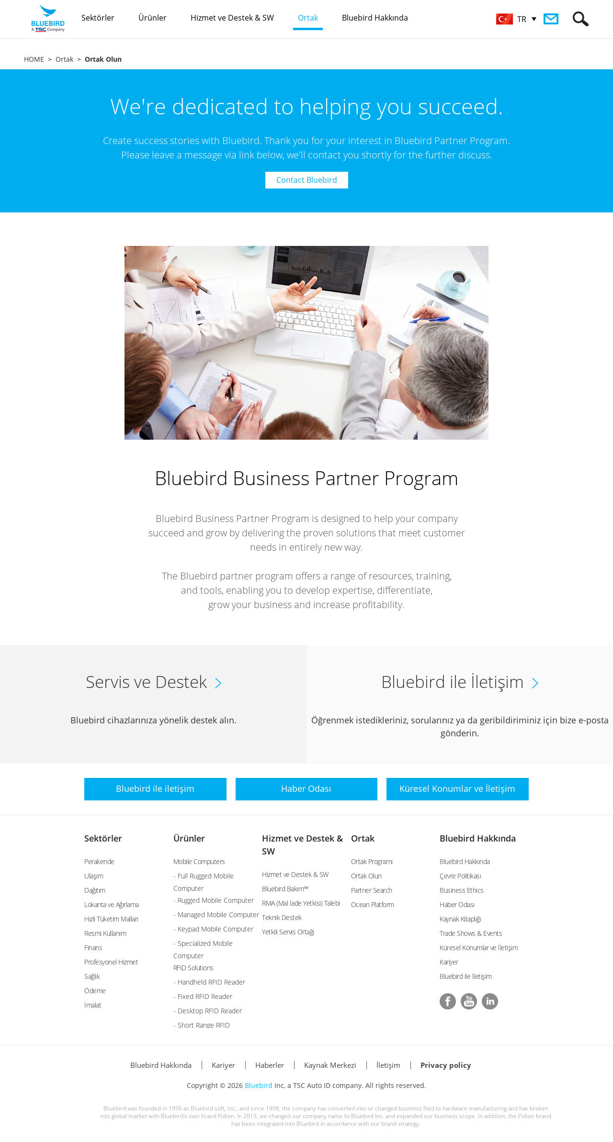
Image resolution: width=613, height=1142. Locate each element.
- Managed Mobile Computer (216, 914)
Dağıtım (94, 890)
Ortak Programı (372, 861)
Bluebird (258, 1085)
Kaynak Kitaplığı (460, 918)
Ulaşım (93, 875)
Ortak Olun (366, 875)
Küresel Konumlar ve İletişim (479, 947)
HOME (34, 59)
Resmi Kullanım (105, 933)
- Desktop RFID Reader (207, 1010)
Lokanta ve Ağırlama (111, 904)
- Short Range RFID (201, 1025)
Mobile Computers (199, 861)
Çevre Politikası (460, 875)
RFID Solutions (193, 967)
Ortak (64, 59)
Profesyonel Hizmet (111, 961)
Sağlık (92, 976)
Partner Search (371, 890)
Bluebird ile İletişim (466, 976)
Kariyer (449, 961)
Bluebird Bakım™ (285, 888)
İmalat (92, 1004)
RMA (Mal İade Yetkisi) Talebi (301, 903)
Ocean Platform (372, 904)
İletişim (388, 1065)
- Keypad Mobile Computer (213, 928)
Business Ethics (462, 890)
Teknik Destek (282, 917)
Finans (93, 947)
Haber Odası (457, 904)
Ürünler (189, 838)
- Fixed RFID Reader (202, 996)
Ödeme (95, 990)
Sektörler (103, 838)
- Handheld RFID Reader (209, 982)
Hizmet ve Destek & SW (295, 874)
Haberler (269, 1065)
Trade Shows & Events (471, 933)
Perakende (99, 861)
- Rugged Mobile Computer (213, 900)
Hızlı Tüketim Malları (111, 918)
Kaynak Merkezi (330, 1065)
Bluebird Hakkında (478, 838)
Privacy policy (445, 1065)
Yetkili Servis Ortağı (288, 931)
